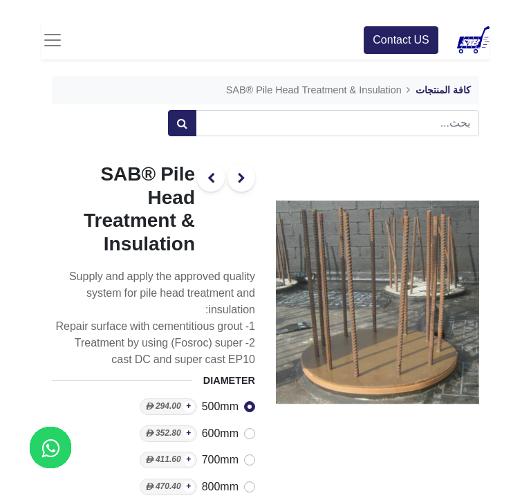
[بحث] (182, 123)
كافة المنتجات (443, 90)
